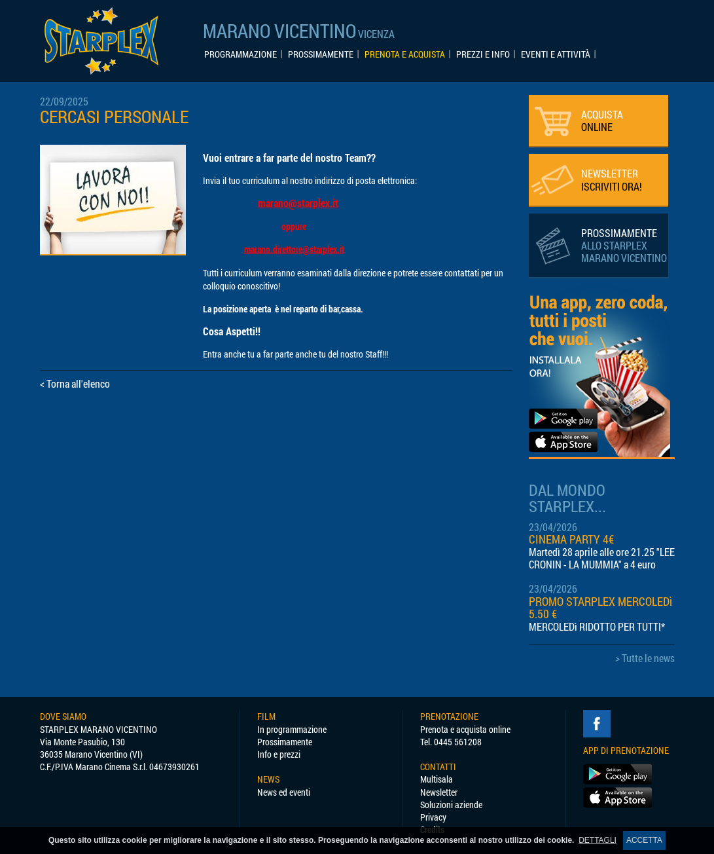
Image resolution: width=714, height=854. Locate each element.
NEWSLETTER (611, 179)
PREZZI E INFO (483, 54)
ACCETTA (644, 840)
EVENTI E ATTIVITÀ (555, 54)
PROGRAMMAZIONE (240, 54)
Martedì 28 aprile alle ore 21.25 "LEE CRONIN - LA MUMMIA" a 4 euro (602, 558)
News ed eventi (283, 792)
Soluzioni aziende (451, 804)
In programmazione (292, 729)
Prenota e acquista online (465, 729)
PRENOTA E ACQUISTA (405, 54)
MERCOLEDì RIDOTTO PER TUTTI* (597, 626)
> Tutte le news (645, 658)
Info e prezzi (278, 754)
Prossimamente (284, 741)
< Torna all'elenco (75, 383)
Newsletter (438, 792)
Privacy (433, 817)
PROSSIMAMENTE (320, 54)
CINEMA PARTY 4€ (571, 539)
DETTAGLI (597, 840)
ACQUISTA (602, 120)
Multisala (436, 779)
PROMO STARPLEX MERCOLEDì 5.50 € (600, 608)
